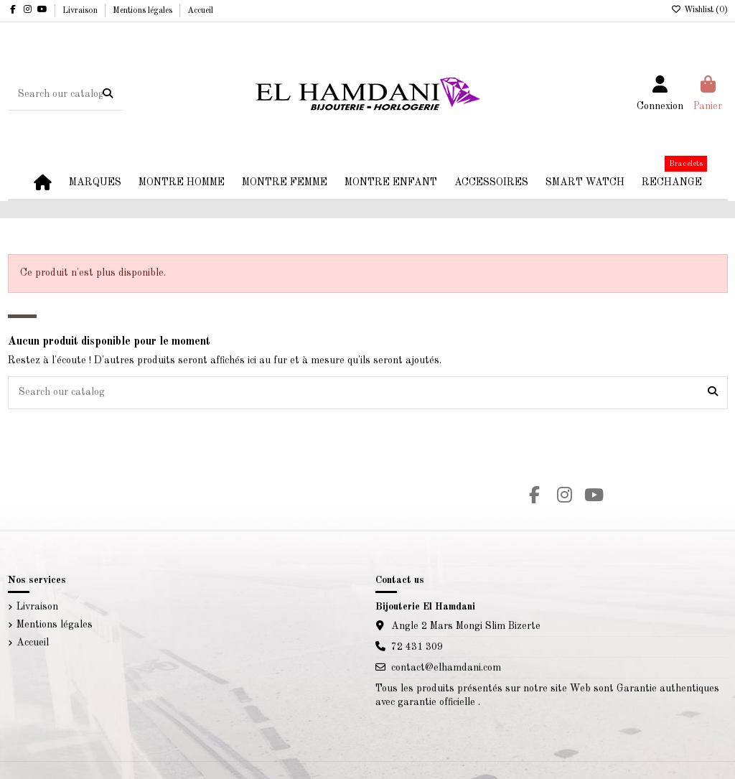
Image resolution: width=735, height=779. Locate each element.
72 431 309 (417, 647)
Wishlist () (699, 10)
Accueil (200, 10)
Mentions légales (143, 10)
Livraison (81, 10)
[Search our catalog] (108, 94)
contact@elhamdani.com (446, 668)
